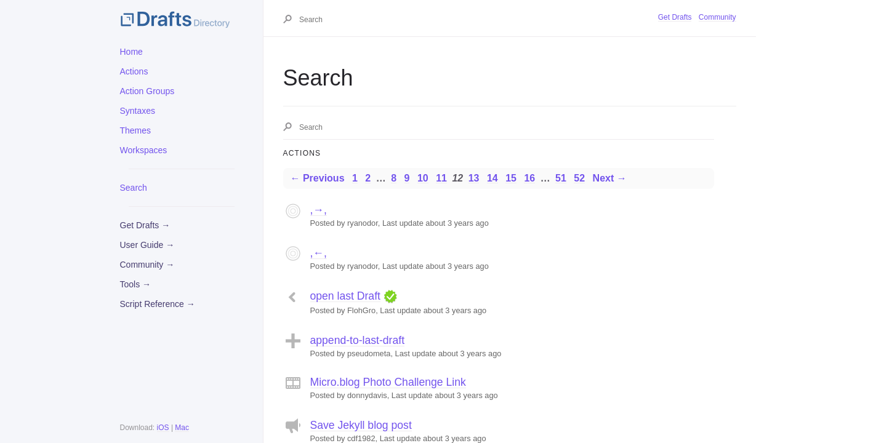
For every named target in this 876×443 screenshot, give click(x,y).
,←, (318, 253)
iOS (163, 427)
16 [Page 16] (529, 178)
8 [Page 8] (393, 178)
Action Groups (147, 91)
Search (133, 188)
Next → (610, 178)
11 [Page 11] (441, 178)
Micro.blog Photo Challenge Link (388, 382)
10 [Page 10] (422, 178)
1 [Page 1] (355, 178)
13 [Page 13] (474, 178)
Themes (135, 130)
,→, (318, 210)
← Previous (318, 178)
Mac (182, 427)
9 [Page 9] (407, 178)
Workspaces (143, 150)
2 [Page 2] (368, 178)
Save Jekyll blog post (361, 425)
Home (131, 52)
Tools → (135, 284)
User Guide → (147, 245)
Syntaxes (138, 111)
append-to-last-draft (357, 340)
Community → (147, 264)
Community (717, 17)
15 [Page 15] (510, 178)
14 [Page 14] (492, 178)
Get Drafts (675, 17)
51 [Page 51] (560, 178)
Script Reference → (157, 304)
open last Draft (345, 296)
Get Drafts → (145, 225)
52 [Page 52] (579, 178)
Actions (134, 71)
